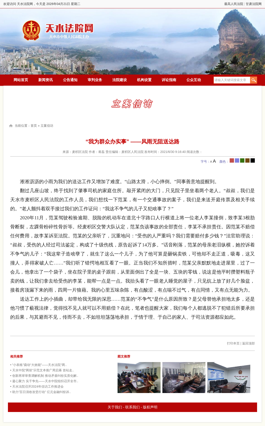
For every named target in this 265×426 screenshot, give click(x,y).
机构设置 (144, 80)
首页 (34, 125)
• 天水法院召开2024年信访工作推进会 (37, 386)
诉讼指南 (169, 80)
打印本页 (233, 343)
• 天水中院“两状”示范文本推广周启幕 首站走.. (42, 370)
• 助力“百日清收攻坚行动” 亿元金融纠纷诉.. (40, 392)
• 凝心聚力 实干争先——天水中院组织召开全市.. (44, 381)
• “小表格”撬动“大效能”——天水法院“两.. (38, 365)
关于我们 (115, 407)
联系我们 (132, 407)
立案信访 (47, 125)
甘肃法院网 (254, 4)
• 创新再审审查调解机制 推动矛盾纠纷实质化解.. (44, 375)
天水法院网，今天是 (58, 30)
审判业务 (95, 80)
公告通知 (70, 80)
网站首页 (21, 80)
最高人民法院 (233, 4)
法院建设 (119, 80)
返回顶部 (248, 343)
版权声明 (150, 407)
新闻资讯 (45, 80)
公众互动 (193, 80)
